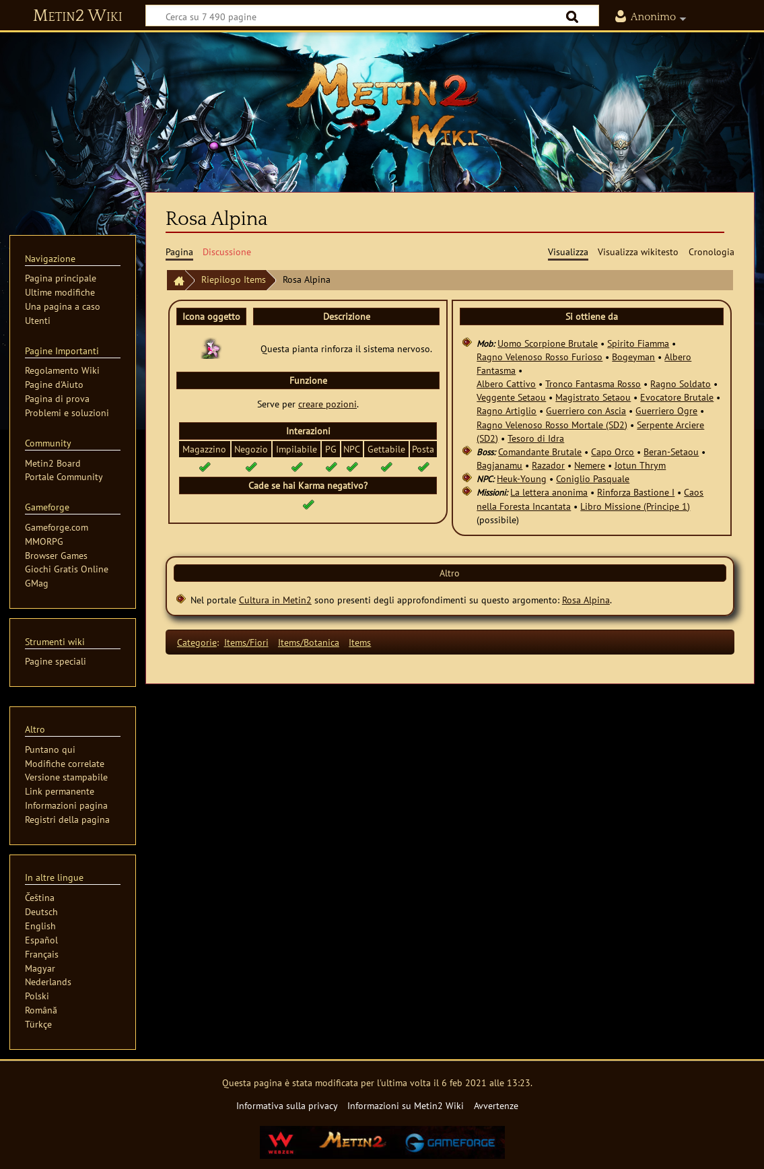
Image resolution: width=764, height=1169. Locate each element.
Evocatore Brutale (677, 397)
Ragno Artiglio (506, 410)
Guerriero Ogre (666, 410)
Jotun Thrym (640, 465)
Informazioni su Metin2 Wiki (405, 1105)
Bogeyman (633, 356)
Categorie (197, 642)
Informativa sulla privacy (287, 1105)
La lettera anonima (549, 492)
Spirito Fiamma (638, 343)
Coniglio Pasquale (592, 478)
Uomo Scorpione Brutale (547, 343)
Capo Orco (612, 451)
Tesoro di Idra (536, 438)
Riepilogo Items (233, 279)
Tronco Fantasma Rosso (593, 383)
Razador (548, 465)
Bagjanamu (499, 465)
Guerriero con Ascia (586, 410)
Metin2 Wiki (78, 16)
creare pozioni (327, 403)
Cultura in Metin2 (275, 599)
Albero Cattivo (506, 383)
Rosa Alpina (586, 599)
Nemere (589, 465)
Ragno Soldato (680, 383)
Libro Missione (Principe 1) (635, 506)
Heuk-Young (522, 478)
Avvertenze (496, 1105)
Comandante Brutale (540, 451)
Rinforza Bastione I (635, 492)
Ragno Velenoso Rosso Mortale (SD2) (552, 424)
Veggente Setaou (511, 397)
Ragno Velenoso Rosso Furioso (539, 356)
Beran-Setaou (671, 451)
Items (360, 642)
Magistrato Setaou (593, 397)
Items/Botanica (308, 642)
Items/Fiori (246, 642)
